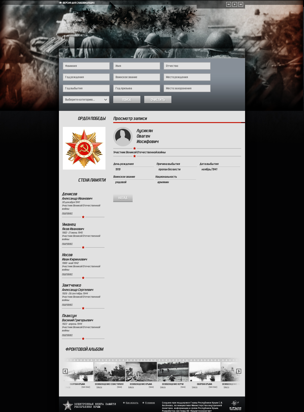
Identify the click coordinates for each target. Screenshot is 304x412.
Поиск (126, 100)
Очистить (158, 100)
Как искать (132, 402)
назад (123, 198)
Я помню (150, 402)
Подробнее (67, 213)
